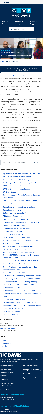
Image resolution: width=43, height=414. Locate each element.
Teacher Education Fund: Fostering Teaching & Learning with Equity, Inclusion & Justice (21, 283)
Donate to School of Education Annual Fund (22, 69)
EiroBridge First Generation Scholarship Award (21, 222)
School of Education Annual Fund (16, 264)
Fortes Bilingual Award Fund (14, 225)
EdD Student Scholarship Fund (14, 216)
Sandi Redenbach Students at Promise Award (20, 260)
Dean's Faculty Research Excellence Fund (19, 207)
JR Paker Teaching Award (12, 231)
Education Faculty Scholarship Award (17, 219)
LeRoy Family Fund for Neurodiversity (17, 237)
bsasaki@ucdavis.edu (7, 328)
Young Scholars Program (12, 314)
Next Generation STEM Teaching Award (18, 246)
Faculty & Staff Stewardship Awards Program (7, 372)
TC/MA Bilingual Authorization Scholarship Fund (21, 278)
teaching (5, 340)
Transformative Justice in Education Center (19, 302)
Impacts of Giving (19, 22)
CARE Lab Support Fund (12, 192)
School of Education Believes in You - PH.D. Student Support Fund (20, 268)
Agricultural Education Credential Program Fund (21, 173)
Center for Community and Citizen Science (20, 200)
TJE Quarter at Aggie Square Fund (16, 299)
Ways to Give (5, 22)
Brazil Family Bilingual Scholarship (16, 180)
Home (2, 61)
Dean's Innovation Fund (12, 210)
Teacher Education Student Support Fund (19, 290)
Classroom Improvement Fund (14, 204)
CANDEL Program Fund (12, 186)
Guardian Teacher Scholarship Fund (16, 228)
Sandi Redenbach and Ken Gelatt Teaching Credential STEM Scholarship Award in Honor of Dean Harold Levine (21, 255)
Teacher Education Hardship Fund (16, 287)
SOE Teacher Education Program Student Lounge (22, 275)
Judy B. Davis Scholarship (13, 234)
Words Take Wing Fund (11, 311)
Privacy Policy (5, 390)
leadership (6, 343)
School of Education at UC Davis (16, 76)
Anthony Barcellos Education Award (17, 176)
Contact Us (27, 374)
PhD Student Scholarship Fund (14, 249)
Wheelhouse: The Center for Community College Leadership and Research (22, 306)
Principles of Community (32, 370)
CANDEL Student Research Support (16, 189)
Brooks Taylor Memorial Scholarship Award (19, 183)
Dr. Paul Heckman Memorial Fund (16, 213)
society (5, 346)
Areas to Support (33, 22)
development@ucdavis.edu (9, 411)
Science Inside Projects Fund (14, 272)
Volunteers (4, 379)
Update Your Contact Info (32, 378)
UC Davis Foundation (30, 365)
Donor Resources (6, 365)
